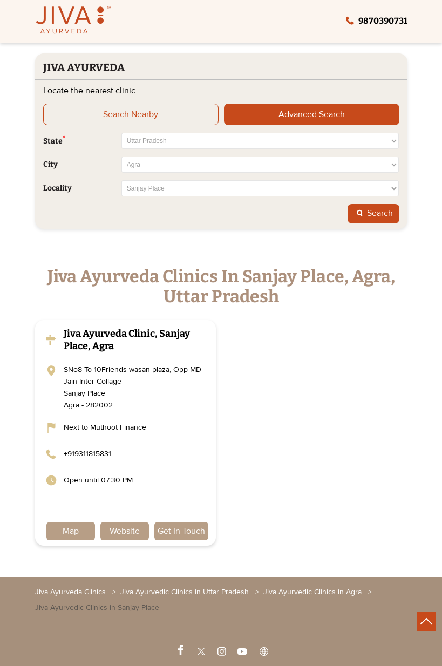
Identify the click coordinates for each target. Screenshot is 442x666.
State (54, 140)
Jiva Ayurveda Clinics (71, 591)
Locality (57, 188)
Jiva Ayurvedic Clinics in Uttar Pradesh (184, 591)
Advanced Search (311, 114)
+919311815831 (87, 453)
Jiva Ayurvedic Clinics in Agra (312, 591)
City (50, 164)
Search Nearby (130, 114)
